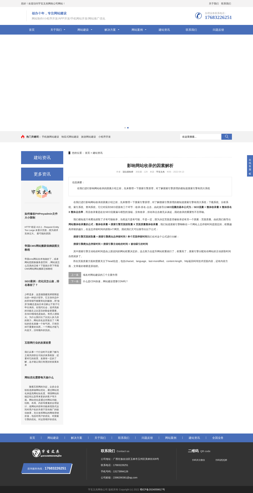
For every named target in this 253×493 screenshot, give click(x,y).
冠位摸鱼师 (128, 172)
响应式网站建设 (70, 136)
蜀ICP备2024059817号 (152, 489)
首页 (32, 29)
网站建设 (83, 29)
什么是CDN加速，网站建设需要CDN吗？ (105, 281)
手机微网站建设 (50, 136)
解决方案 (110, 29)
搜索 (226, 137)
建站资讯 (164, 29)
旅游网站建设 (88, 136)
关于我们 (214, 3)
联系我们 (226, 3)
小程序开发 (104, 136)
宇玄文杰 (160, 172)
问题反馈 (218, 29)
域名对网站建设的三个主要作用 (100, 274)
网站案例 (137, 29)
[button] (125, 127)
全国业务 (217, 437)
